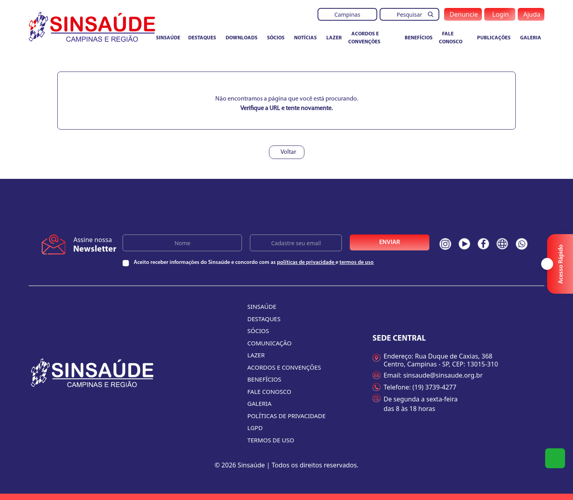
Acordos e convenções (364, 38)
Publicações (494, 38)
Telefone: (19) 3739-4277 (414, 387)
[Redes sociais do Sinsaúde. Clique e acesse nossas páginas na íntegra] (445, 244)
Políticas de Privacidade (287, 416)
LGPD (255, 428)
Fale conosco (450, 38)
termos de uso (356, 263)
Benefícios (419, 38)
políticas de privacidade (306, 263)
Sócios (276, 38)
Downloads (241, 38)
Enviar (389, 242)
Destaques (202, 38)
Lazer (334, 38)
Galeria (530, 38)
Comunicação (270, 343)
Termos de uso (271, 440)
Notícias (305, 38)
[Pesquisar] (433, 14)
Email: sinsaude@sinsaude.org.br (427, 375)
